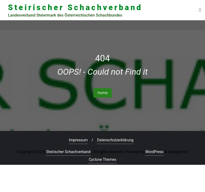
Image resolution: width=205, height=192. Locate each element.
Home (102, 92)
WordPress (154, 152)
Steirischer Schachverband (68, 152)
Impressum (78, 140)
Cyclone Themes (102, 159)
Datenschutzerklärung (115, 140)
